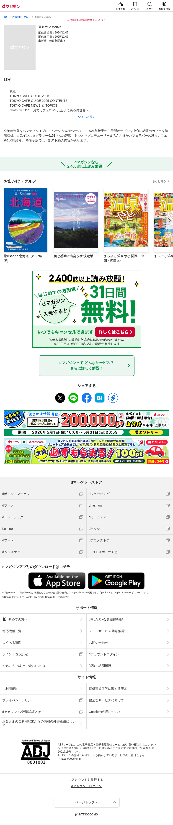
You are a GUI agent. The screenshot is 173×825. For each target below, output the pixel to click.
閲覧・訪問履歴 (100, 666)
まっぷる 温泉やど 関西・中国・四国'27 (124, 258)
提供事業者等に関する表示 (108, 688)
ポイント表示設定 (15, 654)
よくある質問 (11, 642)
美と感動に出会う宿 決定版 (73, 256)
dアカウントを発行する (86, 779)
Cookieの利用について (105, 712)
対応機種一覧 (11, 631)
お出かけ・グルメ (21, 17)
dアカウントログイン (104, 654)
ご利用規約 (10, 688)
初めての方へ (15, 619)
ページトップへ (86, 802)
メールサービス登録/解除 (107, 631)
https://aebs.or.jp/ (71, 758)
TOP (6, 17)
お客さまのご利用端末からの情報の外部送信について (39, 723)
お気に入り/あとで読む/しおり (24, 666)
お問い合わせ (98, 642)
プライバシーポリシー (18, 700)
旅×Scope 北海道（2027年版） (23, 258)
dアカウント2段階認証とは (21, 712)
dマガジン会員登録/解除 (106, 619)
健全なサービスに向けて (106, 700)
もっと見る (159, 181)
